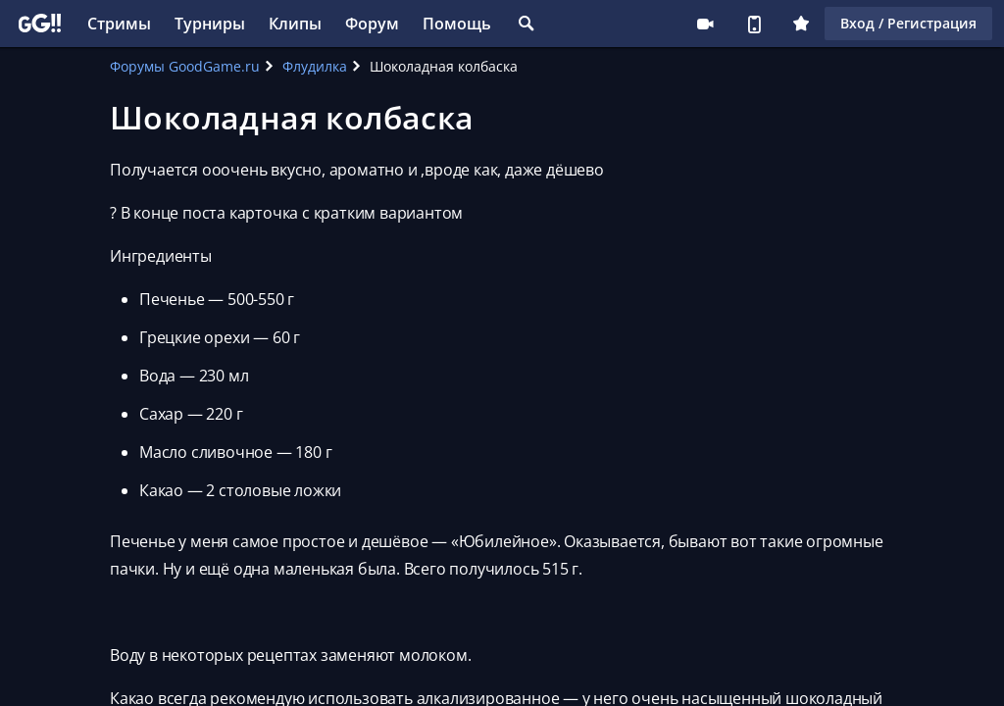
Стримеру (705, 23)
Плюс (801, 23)
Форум (372, 23)
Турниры (210, 23)
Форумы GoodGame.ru (185, 66)
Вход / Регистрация (908, 23)
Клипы (295, 23)
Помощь (457, 23)
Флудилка (314, 66)
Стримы (119, 23)
